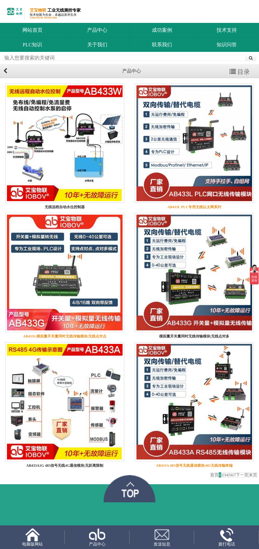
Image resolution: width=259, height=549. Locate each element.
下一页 (242, 475)
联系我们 (162, 44)
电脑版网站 (32, 537)
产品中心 (97, 30)
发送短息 (162, 537)
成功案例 (162, 30)
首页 (214, 475)
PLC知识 (32, 44)
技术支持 (227, 30)
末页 (253, 475)
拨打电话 (226, 537)
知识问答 (227, 44)
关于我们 (97, 44)
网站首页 (32, 30)
